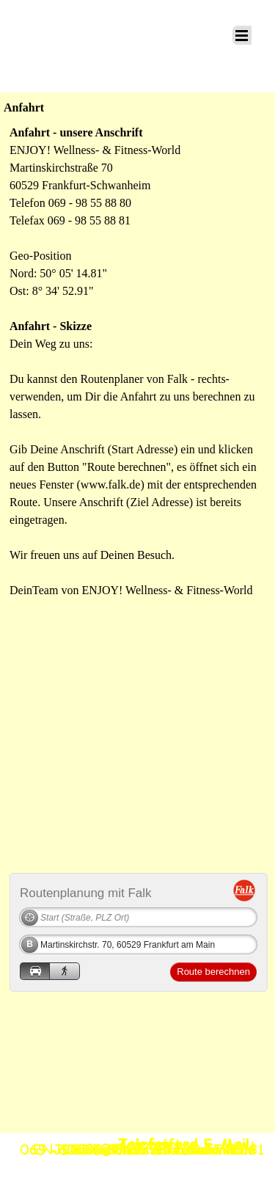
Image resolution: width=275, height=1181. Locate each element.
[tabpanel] (137, 361)
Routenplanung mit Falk (86, 892)
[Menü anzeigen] (242, 35)
